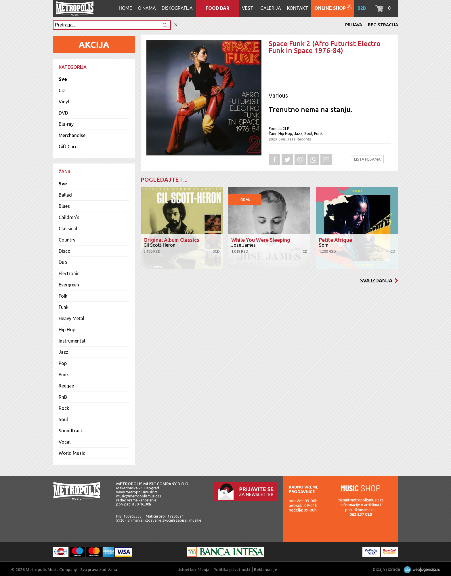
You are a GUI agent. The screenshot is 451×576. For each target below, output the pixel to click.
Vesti (248, 8)
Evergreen (69, 284)
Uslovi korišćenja (193, 569)
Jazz (63, 352)
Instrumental (72, 340)
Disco (64, 251)
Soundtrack (71, 430)
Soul (63, 419)
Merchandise (72, 135)
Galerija (270, 8)
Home (125, 8)
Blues (64, 206)
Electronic (69, 273)
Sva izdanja (379, 280)
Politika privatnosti (231, 569)
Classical (68, 228)
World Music (72, 453)
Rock (64, 408)
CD (62, 90)
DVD (63, 112)
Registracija (383, 24)
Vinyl (64, 101)
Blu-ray (66, 124)
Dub (63, 262)
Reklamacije (265, 569)
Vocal (64, 441)
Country (67, 239)
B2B (362, 8)
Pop (63, 363)
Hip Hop (67, 329)
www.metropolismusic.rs (137, 492)
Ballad (65, 194)
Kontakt (297, 8)
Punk (64, 374)
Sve (63, 79)
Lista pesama (367, 159)
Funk (63, 307)
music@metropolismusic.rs (138, 496)
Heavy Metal (71, 318)
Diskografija (177, 8)
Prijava (353, 24)
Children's (69, 217)
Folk (63, 296)
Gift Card (68, 146)
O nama (147, 8)
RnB (63, 397)
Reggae (66, 385)
